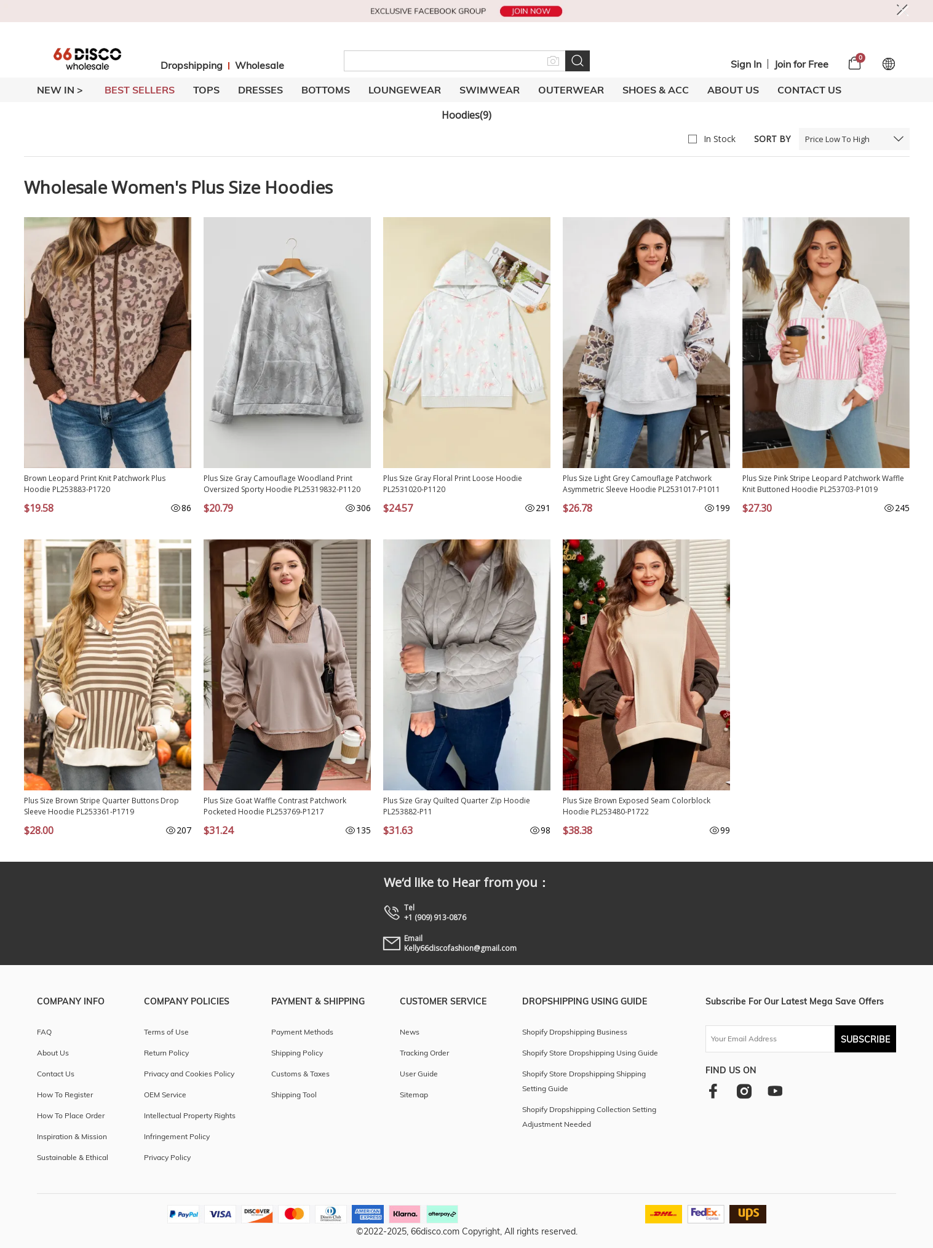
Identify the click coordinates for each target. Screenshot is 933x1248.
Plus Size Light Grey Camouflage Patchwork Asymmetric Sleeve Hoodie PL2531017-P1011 (641, 484)
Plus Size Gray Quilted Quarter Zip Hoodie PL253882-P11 (456, 806)
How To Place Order (71, 1115)
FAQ (44, 1031)
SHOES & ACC (655, 90)
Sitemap (414, 1094)
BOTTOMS (325, 90)
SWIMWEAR (489, 90)
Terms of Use (166, 1031)
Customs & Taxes (300, 1073)
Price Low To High (837, 139)
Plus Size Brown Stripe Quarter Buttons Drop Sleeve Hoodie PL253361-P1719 (101, 806)
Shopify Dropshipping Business (574, 1031)
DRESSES (260, 90)
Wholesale (259, 65)
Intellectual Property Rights (190, 1115)
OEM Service (165, 1094)
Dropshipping (192, 65)
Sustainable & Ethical (72, 1157)
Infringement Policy (177, 1136)
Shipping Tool (294, 1094)
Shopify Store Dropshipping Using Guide (590, 1052)
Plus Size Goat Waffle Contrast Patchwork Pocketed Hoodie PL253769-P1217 (275, 806)
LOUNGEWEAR (404, 90)
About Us (733, 90)
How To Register (65, 1094)
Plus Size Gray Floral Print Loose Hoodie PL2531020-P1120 (452, 484)
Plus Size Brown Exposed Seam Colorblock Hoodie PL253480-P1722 (636, 806)
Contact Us (809, 90)
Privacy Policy (167, 1157)
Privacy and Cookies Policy (189, 1073)
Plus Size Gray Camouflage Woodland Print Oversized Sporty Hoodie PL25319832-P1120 (282, 484)
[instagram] (744, 1091)
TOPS (206, 90)
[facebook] (713, 1091)
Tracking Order (424, 1052)
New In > (60, 90)
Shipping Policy (297, 1052)
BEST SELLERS (140, 90)
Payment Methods (302, 1031)
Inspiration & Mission (72, 1136)
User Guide (419, 1073)
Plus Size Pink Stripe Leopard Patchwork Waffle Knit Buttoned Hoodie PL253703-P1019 (823, 484)
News (409, 1031)
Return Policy (166, 1052)
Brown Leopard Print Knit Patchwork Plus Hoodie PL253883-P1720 (94, 484)
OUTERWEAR (571, 90)
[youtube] (775, 1091)
